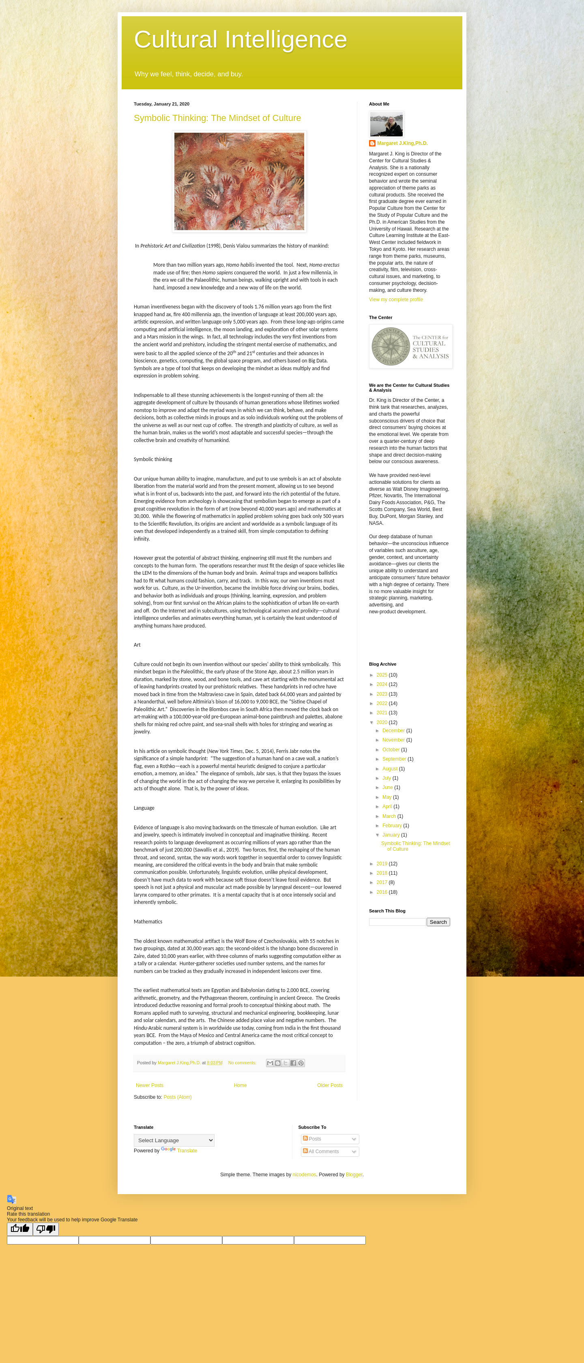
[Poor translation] (46, 1229)
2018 (383, 873)
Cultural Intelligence (241, 39)
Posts (312, 1139)
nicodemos (304, 1175)
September (395, 759)
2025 (383, 675)
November (394, 740)
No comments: (243, 1062)
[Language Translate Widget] (174, 1140)
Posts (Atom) (177, 1097)
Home (240, 1085)
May (387, 797)
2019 (383, 864)
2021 (383, 713)
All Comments (321, 1151)
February (392, 825)
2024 (383, 684)
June (388, 787)
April (387, 806)
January (391, 835)
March (389, 816)
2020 (383, 722)
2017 (383, 882)
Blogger (354, 1175)
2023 (383, 694)
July (387, 778)
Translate (179, 1151)
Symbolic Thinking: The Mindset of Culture (217, 118)
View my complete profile (396, 299)
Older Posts (330, 1085)
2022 (383, 703)
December (394, 730)
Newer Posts (149, 1085)
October (391, 750)
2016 (383, 892)
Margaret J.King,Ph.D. (402, 143)
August (390, 769)
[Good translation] (20, 1229)
